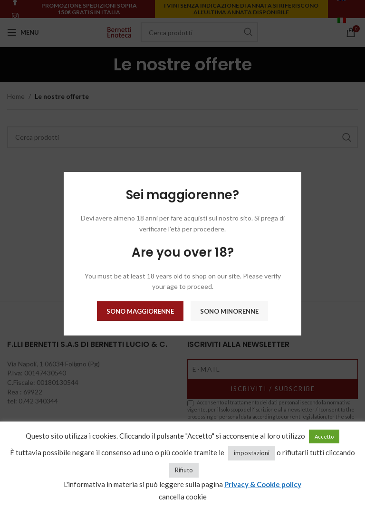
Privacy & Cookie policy (262, 484)
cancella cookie (183, 496)
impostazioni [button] (251, 453)
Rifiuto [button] (184, 470)
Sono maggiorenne (140, 311)
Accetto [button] (324, 436)
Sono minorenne (229, 311)
